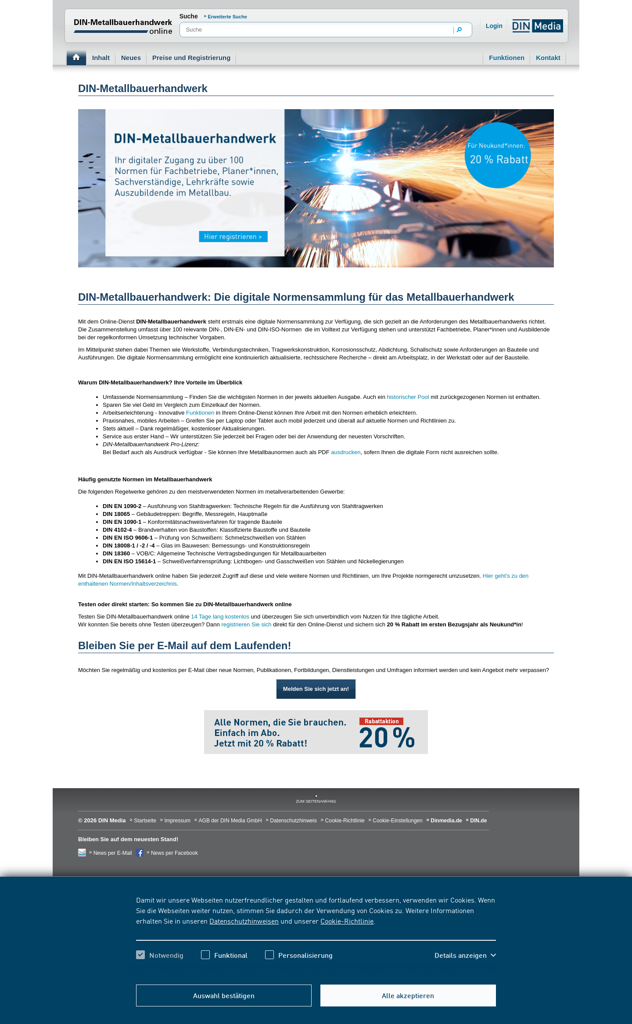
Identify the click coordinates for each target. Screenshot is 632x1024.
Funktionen (506, 57)
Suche (189, 16)
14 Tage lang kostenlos (220, 616)
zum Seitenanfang (316, 801)
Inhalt (101, 57)
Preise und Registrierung (191, 57)
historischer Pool (408, 397)
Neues (131, 57)
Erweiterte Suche (227, 16)
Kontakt (548, 57)
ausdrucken (345, 452)
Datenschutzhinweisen (244, 920)
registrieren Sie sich (246, 624)
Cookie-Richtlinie (346, 920)
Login (494, 25)
